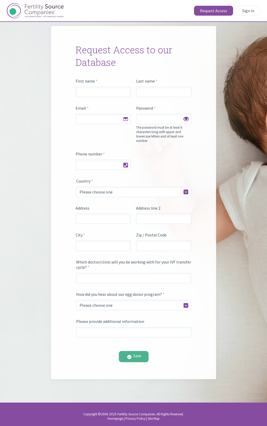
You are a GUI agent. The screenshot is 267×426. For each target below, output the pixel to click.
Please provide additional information (110, 321)
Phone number (90, 153)
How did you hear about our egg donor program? (120, 294)
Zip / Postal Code (151, 234)
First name (87, 81)
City (80, 234)
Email (82, 108)
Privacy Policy (135, 418)
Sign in (248, 10)
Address (82, 208)
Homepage (115, 418)
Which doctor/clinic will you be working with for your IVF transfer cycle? (133, 264)
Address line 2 (148, 208)
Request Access (213, 10)
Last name (146, 81)
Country (84, 181)
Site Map (154, 418)
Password (146, 108)
